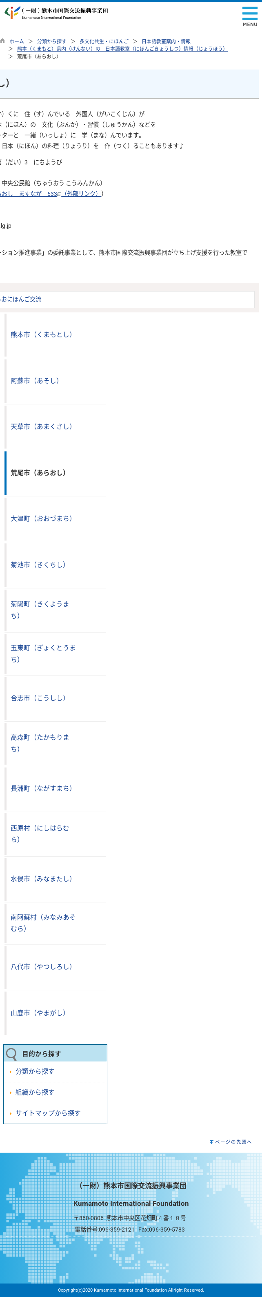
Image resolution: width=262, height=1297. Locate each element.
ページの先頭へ (233, 1142)
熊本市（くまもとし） (43, 335)
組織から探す (35, 1092)
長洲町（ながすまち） (43, 788)
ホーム (16, 42)
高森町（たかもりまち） (40, 743)
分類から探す (52, 42)
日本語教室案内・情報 (166, 42)
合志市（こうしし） (40, 698)
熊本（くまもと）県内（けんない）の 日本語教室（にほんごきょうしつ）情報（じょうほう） (122, 49)
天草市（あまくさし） (43, 427)
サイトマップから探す (48, 1113)
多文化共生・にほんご (104, 42)
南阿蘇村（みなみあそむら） (43, 923)
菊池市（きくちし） (40, 565)
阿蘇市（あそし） (37, 381)
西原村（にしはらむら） (40, 834)
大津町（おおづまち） (43, 519)
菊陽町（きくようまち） (40, 610)
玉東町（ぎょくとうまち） (43, 654)
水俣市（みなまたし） (43, 879)
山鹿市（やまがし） (40, 1013)
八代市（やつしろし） (43, 967)
